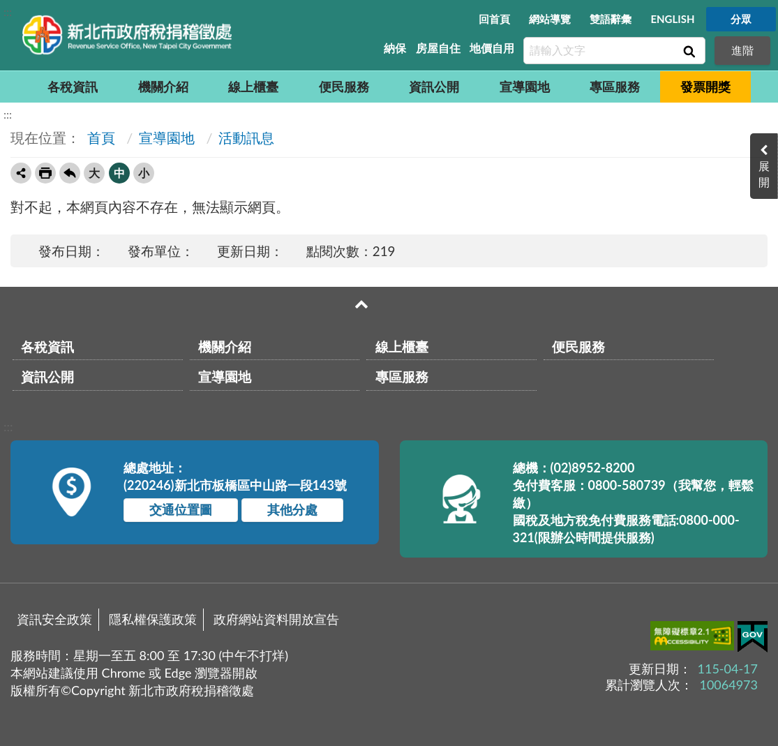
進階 (742, 50)
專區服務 (615, 86)
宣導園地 (525, 86)
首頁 (99, 137)
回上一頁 (69, 173)
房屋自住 (438, 47)
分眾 (741, 19)
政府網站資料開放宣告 (276, 619)
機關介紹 (163, 86)
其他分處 (292, 509)
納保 (395, 47)
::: (7, 11)
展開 (764, 173)
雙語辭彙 (610, 19)
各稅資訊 (72, 86)
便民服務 (344, 86)
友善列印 (45, 173)
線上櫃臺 (253, 86)
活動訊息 (246, 137)
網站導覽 (550, 19)
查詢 (688, 51)
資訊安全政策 (54, 619)
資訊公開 (434, 86)
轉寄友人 (20, 173)
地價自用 (492, 47)
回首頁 (494, 19)
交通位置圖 (180, 509)
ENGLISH (672, 19)
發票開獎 (705, 86)
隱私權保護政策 (153, 619)
